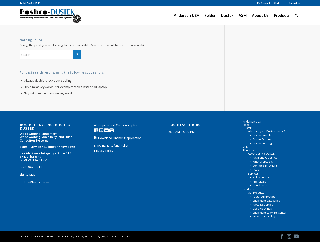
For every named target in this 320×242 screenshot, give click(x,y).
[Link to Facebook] (282, 236)
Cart (276, 2)
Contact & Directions (265, 165)
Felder (247, 124)
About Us (248, 150)
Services (253, 173)
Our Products (256, 192)
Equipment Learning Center (269, 212)
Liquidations (260, 185)
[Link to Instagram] (289, 236)
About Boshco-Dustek (261, 153)
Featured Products (264, 197)
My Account (263, 2)
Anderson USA (252, 121)
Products (248, 189)
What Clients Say (263, 161)
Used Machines (262, 208)
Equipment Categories (266, 200)
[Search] (296, 15)
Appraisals (259, 181)
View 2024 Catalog (264, 216)
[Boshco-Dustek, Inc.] (50, 15)
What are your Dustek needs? (266, 131)
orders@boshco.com (34, 182)
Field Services (261, 177)
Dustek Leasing (262, 143)
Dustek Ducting (262, 139)
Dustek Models (262, 135)
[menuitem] (191, 3)
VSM (245, 147)
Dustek (247, 128)
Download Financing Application (119, 138)
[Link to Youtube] (296, 236)
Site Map (29, 174)
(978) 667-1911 (31, 167)
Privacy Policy (103, 150)
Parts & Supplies (263, 204)
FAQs (256, 169)
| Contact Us (291, 2)
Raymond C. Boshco (265, 157)
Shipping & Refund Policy (111, 145)
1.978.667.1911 (30, 3)
